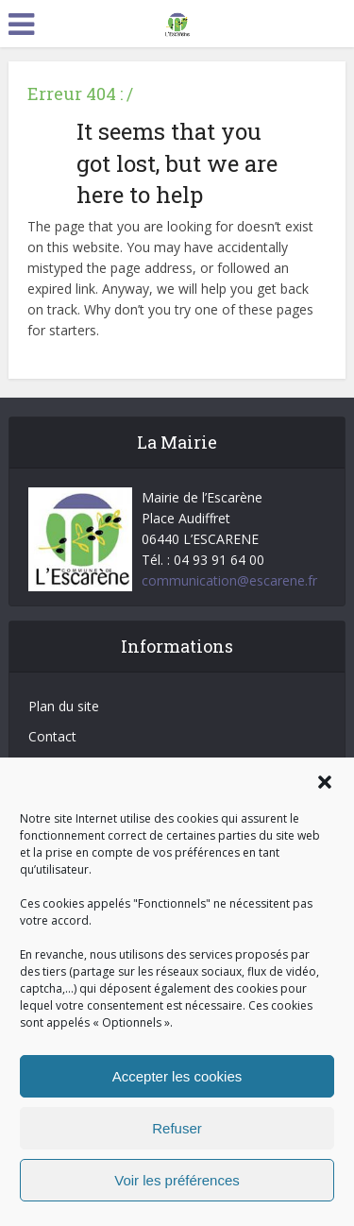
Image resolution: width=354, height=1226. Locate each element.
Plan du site (63, 706)
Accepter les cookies (177, 1076)
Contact (52, 736)
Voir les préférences (177, 1180)
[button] (324, 782)
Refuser (177, 1128)
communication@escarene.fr (229, 580)
